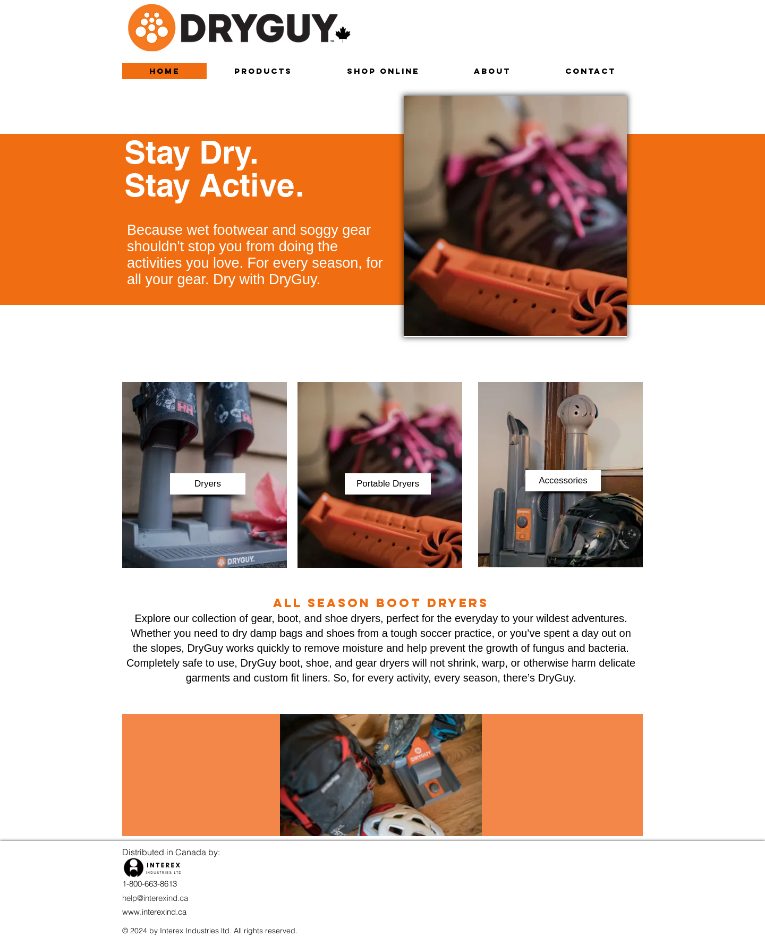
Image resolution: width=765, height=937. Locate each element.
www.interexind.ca (154, 912)
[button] (207, 484)
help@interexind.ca (155, 898)
